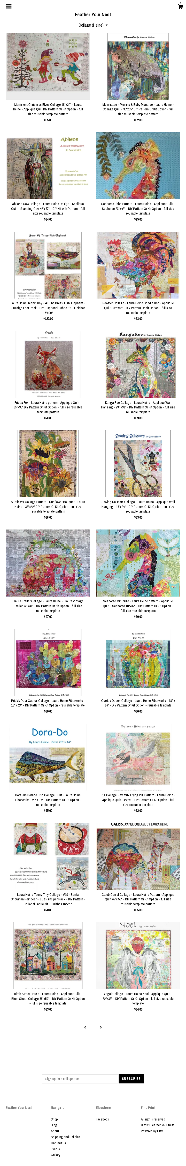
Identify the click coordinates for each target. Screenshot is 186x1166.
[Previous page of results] (85, 1027)
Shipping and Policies (65, 1137)
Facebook (102, 1119)
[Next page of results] (101, 1027)
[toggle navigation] (9, 6)
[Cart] (180, 7)
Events (55, 1149)
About (55, 1131)
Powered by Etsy (152, 1131)
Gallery (55, 1155)
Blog (54, 1125)
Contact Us (58, 1143)
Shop (54, 1119)
